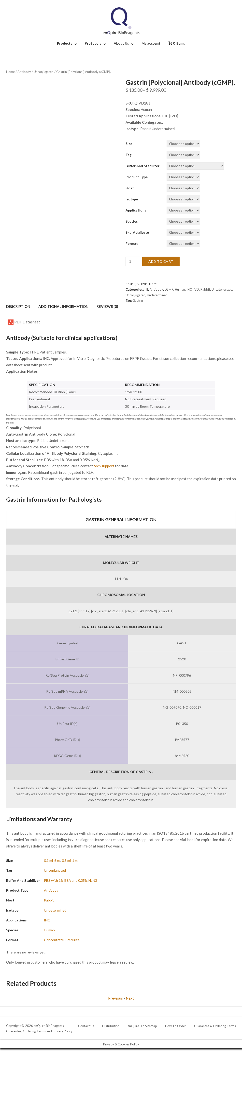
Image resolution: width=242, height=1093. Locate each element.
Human (180, 289)
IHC (189, 289)
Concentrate (54, 940)
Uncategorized (222, 289)
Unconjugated (44, 72)
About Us (121, 43)
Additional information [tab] (63, 306)
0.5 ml (66, 860)
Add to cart (160, 261)
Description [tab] (18, 306)
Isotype (132, 199)
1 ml (75, 860)
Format (132, 243)
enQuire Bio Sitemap (142, 1026)
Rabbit (205, 289)
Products (64, 43)
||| (146, 289)
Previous (115, 998)
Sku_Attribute (137, 232)
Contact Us (86, 1026)
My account (151, 43)
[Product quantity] (133, 261)
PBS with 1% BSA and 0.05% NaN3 (70, 880)
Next (130, 998)
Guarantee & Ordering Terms (215, 1026)
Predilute (72, 940)
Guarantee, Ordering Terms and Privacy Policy (39, 1031)
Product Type (137, 177)
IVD (196, 289)
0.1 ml (48, 860)
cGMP (169, 289)
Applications (136, 210)
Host (130, 188)
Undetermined (157, 295)
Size (129, 143)
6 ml (57, 860)
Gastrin (137, 300)
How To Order (175, 1026)
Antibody (24, 72)
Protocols (93, 43)
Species (132, 221)
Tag (128, 155)
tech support (104, 466)
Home (10, 72)
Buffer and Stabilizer (142, 166)
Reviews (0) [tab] (107, 306)
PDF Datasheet (24, 322)
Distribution (110, 1026)
